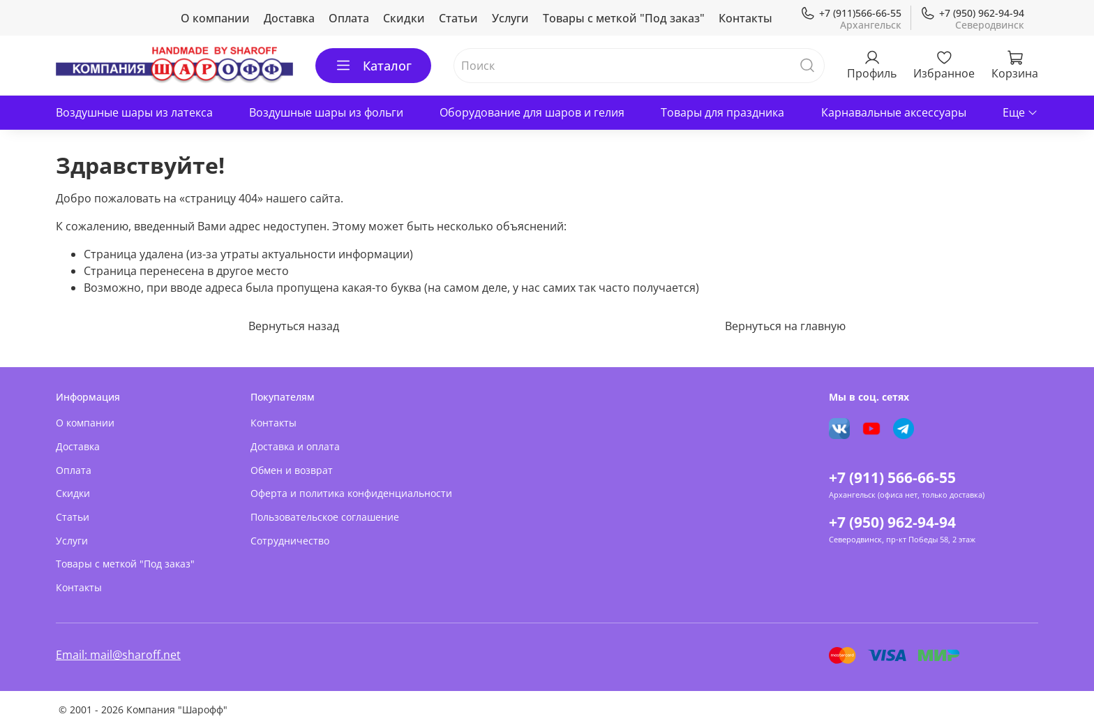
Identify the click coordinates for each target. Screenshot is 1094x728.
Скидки (404, 18)
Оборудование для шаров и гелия (532, 112)
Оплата (349, 18)
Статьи (458, 18)
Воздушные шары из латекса (134, 112)
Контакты (745, 18)
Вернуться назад (293, 326)
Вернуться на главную (785, 326)
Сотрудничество (289, 540)
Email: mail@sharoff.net (118, 654)
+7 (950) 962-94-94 (972, 13)
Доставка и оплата (295, 446)
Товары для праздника (722, 112)
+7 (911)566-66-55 (850, 13)
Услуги (510, 18)
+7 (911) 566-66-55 (892, 477)
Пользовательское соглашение (324, 516)
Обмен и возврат (291, 470)
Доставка (289, 18)
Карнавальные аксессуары (893, 112)
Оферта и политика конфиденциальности (351, 493)
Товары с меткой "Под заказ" (624, 18)
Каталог (373, 65)
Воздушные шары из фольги (326, 112)
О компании (215, 18)
